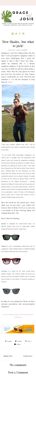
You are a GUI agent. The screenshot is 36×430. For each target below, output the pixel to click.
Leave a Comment (21, 50)
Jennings (4, 271)
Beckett (3, 223)
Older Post (27, 356)
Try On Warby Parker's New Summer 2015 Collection (18, 316)
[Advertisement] (18, 421)
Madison (4, 246)
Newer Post (8, 356)
